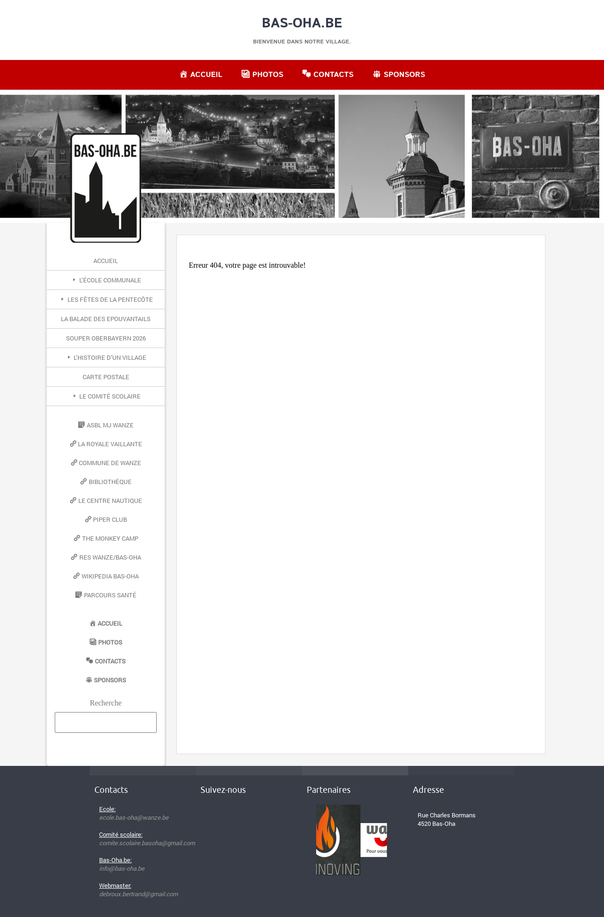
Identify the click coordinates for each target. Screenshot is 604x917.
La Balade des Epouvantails (106, 319)
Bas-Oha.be (302, 23)
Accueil (105, 260)
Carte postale (106, 377)
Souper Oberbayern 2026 (106, 338)
